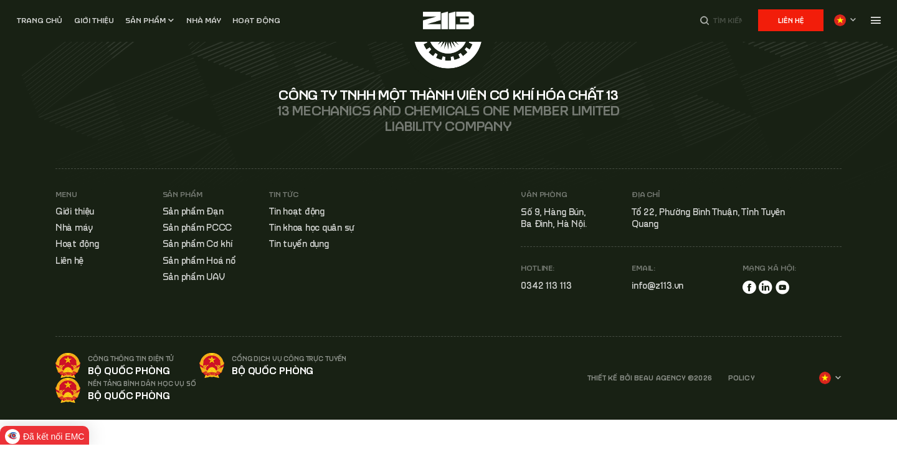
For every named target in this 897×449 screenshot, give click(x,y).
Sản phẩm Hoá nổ (199, 260)
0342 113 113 (546, 285)
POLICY (741, 378)
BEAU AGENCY (660, 378)
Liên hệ (791, 20)
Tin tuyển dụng (298, 243)
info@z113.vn (657, 285)
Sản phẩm (145, 20)
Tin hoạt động (297, 211)
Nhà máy (74, 227)
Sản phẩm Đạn (193, 211)
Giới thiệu (94, 20)
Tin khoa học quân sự (311, 227)
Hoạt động (256, 20)
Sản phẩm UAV (194, 276)
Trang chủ (39, 20)
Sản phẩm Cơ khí (197, 243)
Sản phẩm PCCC (197, 227)
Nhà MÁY (203, 20)
